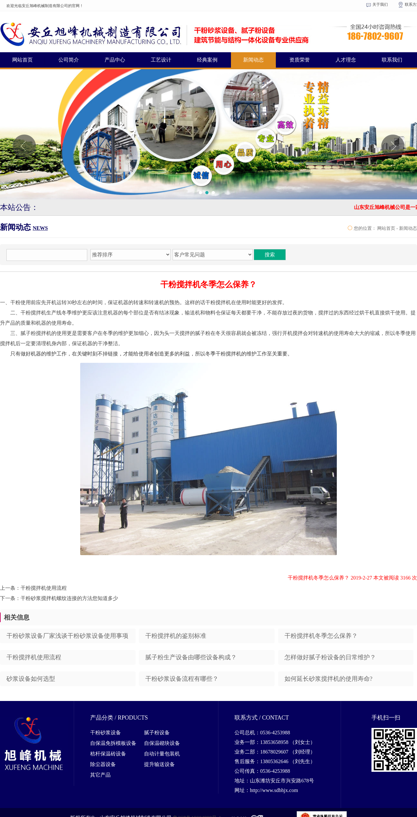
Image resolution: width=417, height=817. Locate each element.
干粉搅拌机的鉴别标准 (175, 635)
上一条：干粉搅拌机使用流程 (33, 588)
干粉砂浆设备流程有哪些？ (181, 678)
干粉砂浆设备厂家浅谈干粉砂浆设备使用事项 (67, 635)
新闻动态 (253, 60)
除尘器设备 (103, 764)
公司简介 (68, 60)
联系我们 (392, 60)
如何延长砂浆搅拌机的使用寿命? (329, 678)
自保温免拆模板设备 (113, 743)
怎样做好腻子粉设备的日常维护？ (330, 657)
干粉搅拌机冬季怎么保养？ (321, 635)
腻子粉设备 (157, 732)
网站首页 (22, 60)
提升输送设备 (159, 764)
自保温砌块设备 (162, 743)
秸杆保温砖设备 (108, 753)
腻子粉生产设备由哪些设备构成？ (191, 657)
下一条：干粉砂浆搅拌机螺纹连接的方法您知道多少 (59, 598)
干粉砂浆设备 (105, 732)
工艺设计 (161, 60)
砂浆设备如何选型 (30, 678)
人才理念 (346, 60)
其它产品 (100, 775)
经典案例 (207, 60)
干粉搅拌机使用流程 (33, 657)
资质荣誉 (299, 60)
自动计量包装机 (162, 753)
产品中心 (115, 60)
